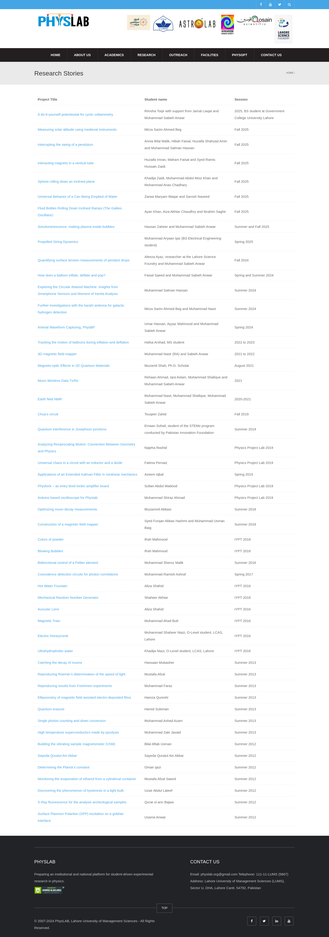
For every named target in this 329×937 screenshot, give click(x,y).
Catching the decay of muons (60, 662)
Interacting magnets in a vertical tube (66, 163)
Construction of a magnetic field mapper (68, 524)
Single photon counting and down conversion (72, 721)
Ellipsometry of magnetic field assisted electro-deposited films (84, 697)
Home (55, 55)
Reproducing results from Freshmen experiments (75, 686)
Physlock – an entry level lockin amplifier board (73, 486)
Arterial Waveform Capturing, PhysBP (66, 327)
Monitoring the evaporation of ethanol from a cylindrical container (87, 779)
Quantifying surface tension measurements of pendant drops (84, 260)
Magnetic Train (49, 621)
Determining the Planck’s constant (64, 767)
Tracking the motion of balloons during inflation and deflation (83, 342)
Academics (114, 55)
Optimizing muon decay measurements (67, 509)
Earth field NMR (50, 399)
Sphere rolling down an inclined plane (66, 181)
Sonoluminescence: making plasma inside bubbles (76, 227)
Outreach (178, 55)
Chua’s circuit (48, 414)
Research (147, 55)
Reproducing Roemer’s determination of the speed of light (81, 674)
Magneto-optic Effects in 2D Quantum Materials (74, 365)
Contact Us (271, 55)
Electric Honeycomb (53, 636)
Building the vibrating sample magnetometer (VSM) (76, 744)
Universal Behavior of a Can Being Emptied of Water (77, 196)
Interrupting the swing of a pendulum (65, 144)
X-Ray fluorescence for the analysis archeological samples (82, 802)
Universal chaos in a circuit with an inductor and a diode (80, 463)
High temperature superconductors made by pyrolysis (78, 732)
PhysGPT (239, 55)
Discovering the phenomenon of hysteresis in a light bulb (81, 790)
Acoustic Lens (48, 609)
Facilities (209, 55)
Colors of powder (51, 539)
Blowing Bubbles (50, 551)
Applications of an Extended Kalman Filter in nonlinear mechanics (87, 474)
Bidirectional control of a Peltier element (68, 563)
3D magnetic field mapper (57, 354)
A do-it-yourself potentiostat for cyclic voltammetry (75, 114)
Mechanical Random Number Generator (68, 597)
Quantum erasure (51, 709)
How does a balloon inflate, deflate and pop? (71, 275)
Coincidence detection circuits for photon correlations (78, 574)
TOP (165, 908)
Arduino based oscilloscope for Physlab (68, 498)
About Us (82, 55)
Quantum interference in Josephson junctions (72, 429)
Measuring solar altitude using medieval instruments (77, 129)
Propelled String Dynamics (58, 242)
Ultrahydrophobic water (55, 651)
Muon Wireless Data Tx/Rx (58, 381)
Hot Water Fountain (52, 586)
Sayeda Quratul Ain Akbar (57, 755)
